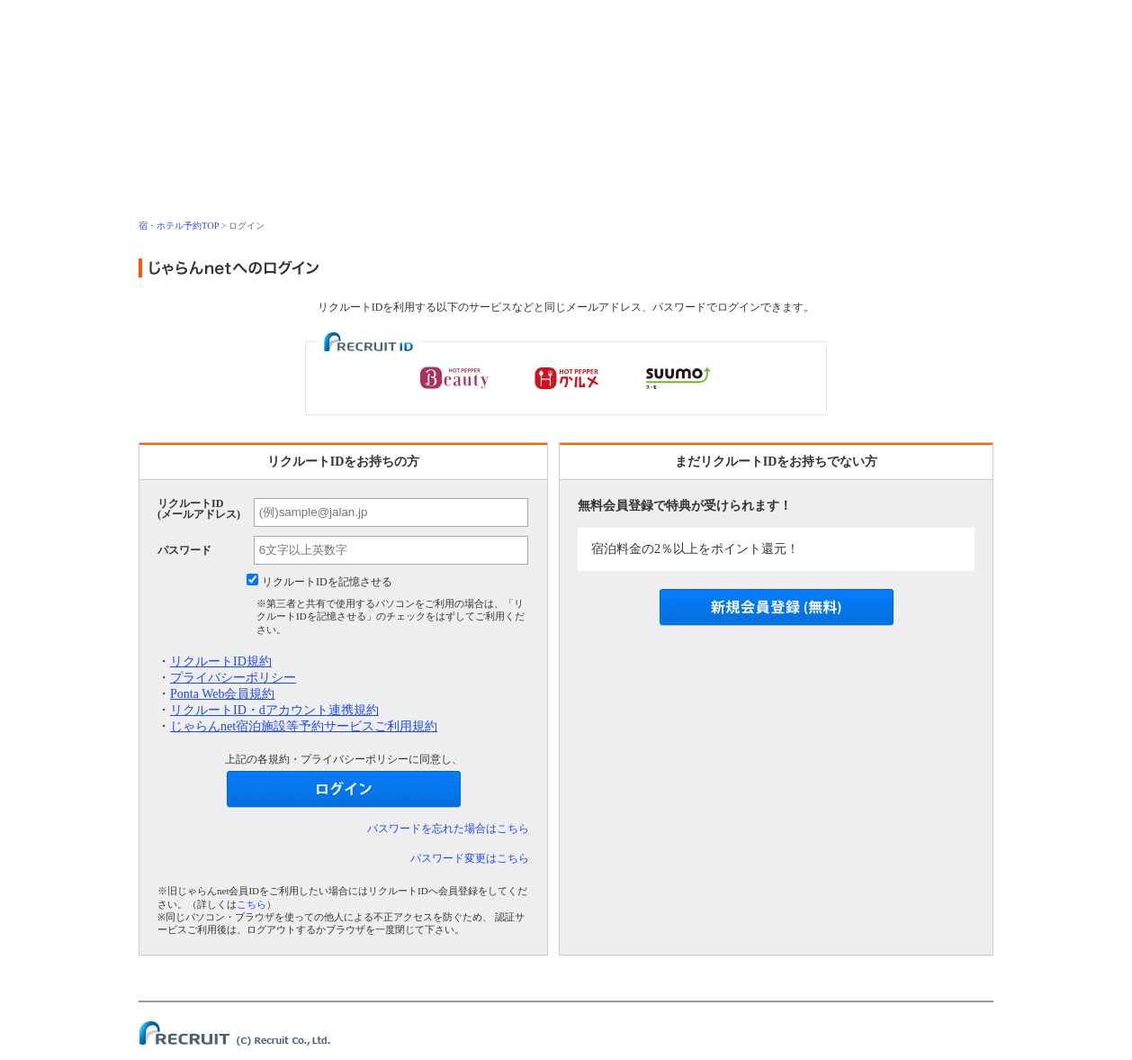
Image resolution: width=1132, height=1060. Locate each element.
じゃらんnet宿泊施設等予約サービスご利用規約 (303, 726)
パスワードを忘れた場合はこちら (448, 828)
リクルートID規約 (221, 661)
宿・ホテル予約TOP (179, 226)
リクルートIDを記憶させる (327, 581)
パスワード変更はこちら (469, 858)
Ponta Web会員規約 (222, 694)
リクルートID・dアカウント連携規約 (274, 710)
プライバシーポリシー (233, 677)
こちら (251, 904)
